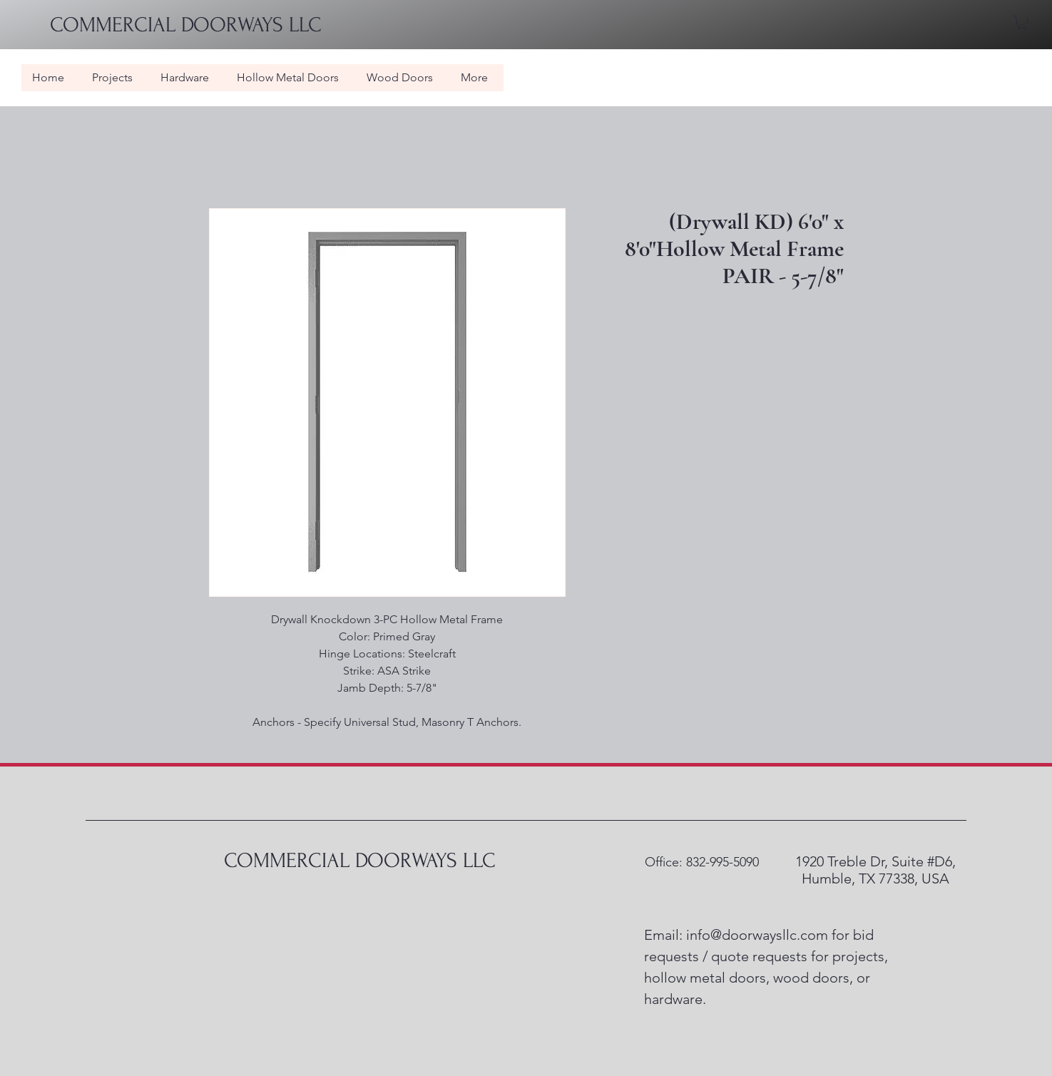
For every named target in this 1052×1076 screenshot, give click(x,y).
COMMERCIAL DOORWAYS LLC (360, 860)
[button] (1022, 23)
